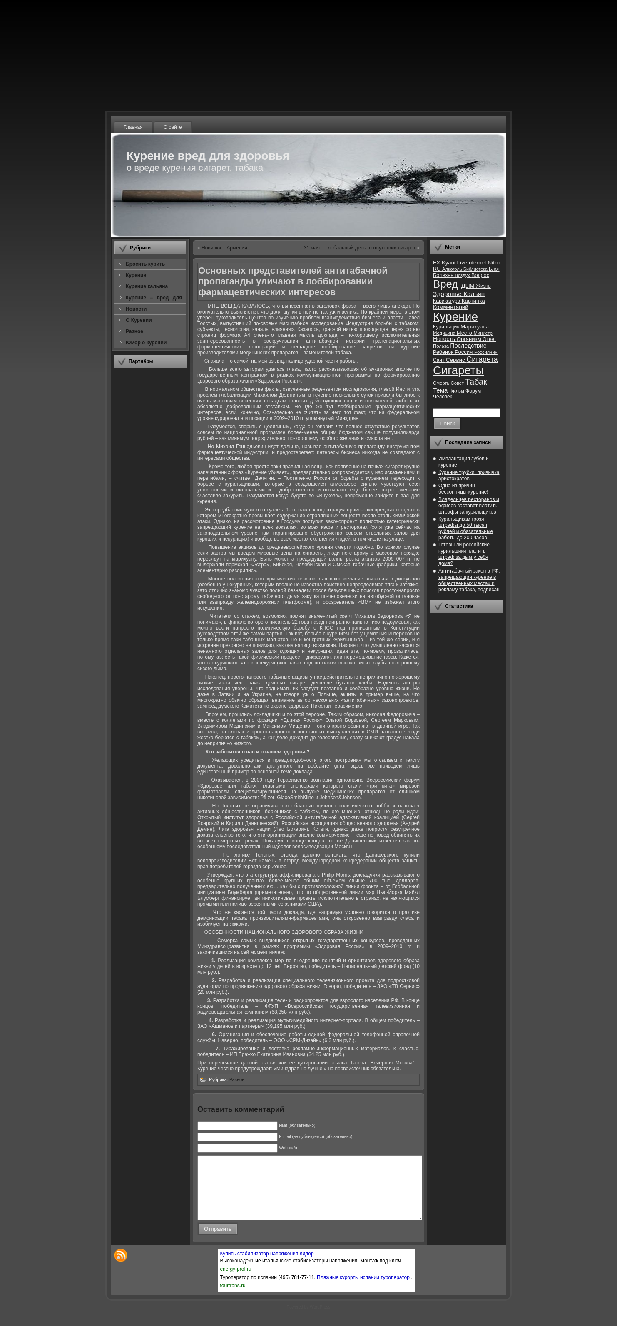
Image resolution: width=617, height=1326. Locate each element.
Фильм (457, 390)
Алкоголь (452, 269)
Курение (455, 316)
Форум (473, 391)
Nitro (494, 262)
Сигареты (458, 370)
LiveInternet (472, 262)
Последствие (468, 345)
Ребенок (444, 352)
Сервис (456, 360)
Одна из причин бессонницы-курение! (463, 489)
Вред (447, 284)
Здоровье (448, 293)
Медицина (445, 333)
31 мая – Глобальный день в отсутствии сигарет (360, 248)
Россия (464, 352)
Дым (468, 285)
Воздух (463, 275)
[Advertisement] (150, 498)
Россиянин (486, 352)
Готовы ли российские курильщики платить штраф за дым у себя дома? (464, 554)
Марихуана (474, 326)
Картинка (473, 301)
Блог (494, 269)
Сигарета (482, 359)
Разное (236, 1079)
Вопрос (480, 275)
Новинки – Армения (224, 248)
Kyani (449, 262)
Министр (482, 333)
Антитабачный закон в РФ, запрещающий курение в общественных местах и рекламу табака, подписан (469, 580)
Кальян (474, 293)
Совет (458, 382)
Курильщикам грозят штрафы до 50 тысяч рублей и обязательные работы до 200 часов (465, 528)
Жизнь (483, 286)
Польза (441, 345)
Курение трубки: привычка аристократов (469, 475)
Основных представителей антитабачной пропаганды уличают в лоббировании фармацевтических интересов (293, 281)
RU (437, 269)
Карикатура (447, 301)
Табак (476, 381)
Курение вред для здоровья (208, 155)
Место (465, 333)
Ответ (489, 339)
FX (437, 262)
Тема (441, 390)
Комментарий (450, 307)
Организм (470, 339)
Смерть (442, 382)
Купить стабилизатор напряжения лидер (266, 1266)
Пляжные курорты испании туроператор (364, 1290)
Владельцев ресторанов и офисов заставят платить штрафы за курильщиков (468, 505)
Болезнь (444, 275)
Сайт (439, 360)
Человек (442, 397)
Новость (445, 339)
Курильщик (446, 327)
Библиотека (476, 269)
